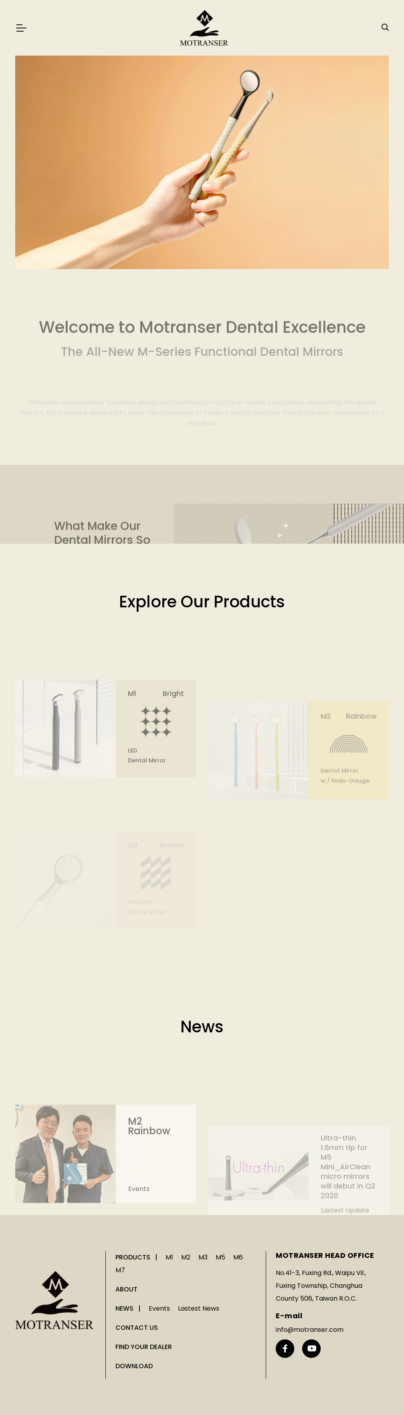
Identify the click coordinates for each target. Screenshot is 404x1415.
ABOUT (126, 1289)
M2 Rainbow (149, 1151)
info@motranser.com (309, 1329)
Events (138, 1213)
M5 (220, 1257)
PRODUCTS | (137, 1257)
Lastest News (198, 1308)
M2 (185, 1257)
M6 (238, 1257)
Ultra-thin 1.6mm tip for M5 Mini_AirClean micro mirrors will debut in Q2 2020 (348, 1188)
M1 (169, 1257)
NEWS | (128, 1308)
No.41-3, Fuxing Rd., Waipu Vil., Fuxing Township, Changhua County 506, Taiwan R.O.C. (321, 1285)
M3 (203, 1257)
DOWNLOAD (134, 1366)
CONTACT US (136, 1327)
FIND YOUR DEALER (143, 1346)
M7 (120, 1270)
